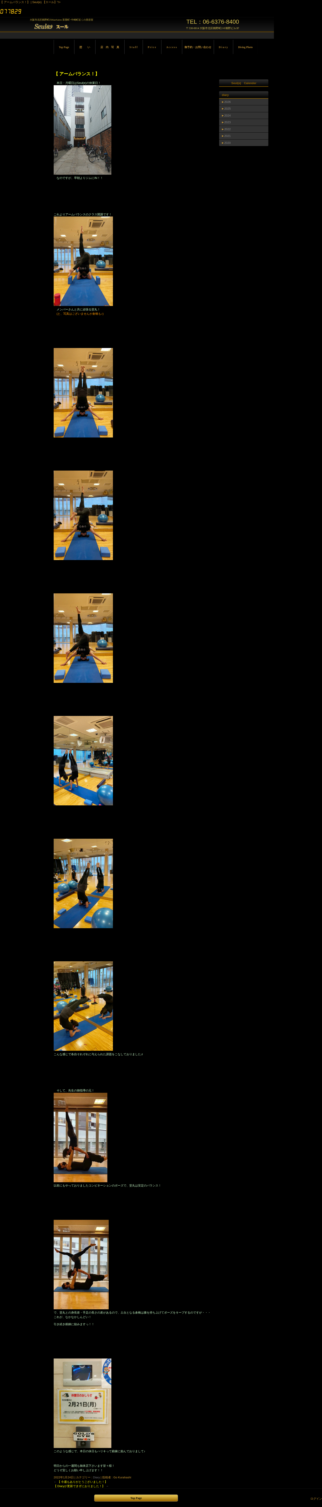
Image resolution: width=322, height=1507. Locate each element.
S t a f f (133, 47)
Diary (96, 1477)
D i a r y (223, 47)
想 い (85, 47)
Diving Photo (245, 47)
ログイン (316, 1498)
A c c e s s (172, 47)
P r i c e (152, 47)
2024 (227, 115)
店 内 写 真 (110, 47)
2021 (227, 136)
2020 (227, 142)
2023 (227, 122)
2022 (227, 129)
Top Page (64, 47)
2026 (227, 102)
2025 (227, 108)
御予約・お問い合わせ (197, 47)
